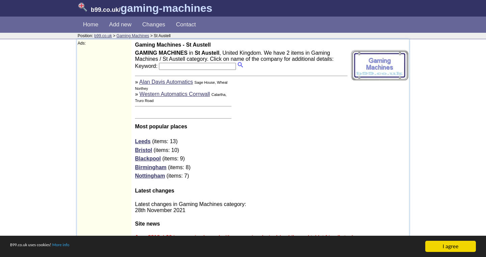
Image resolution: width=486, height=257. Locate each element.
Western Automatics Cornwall (174, 94)
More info (77, 247)
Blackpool (148, 158)
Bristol (143, 150)
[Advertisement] (105, 147)
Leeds (143, 141)
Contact (186, 24)
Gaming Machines (132, 35)
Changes (153, 24)
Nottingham (150, 176)
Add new (120, 24)
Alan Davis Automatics (166, 82)
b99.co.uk (103, 35)
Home (90, 24)
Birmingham (150, 167)
